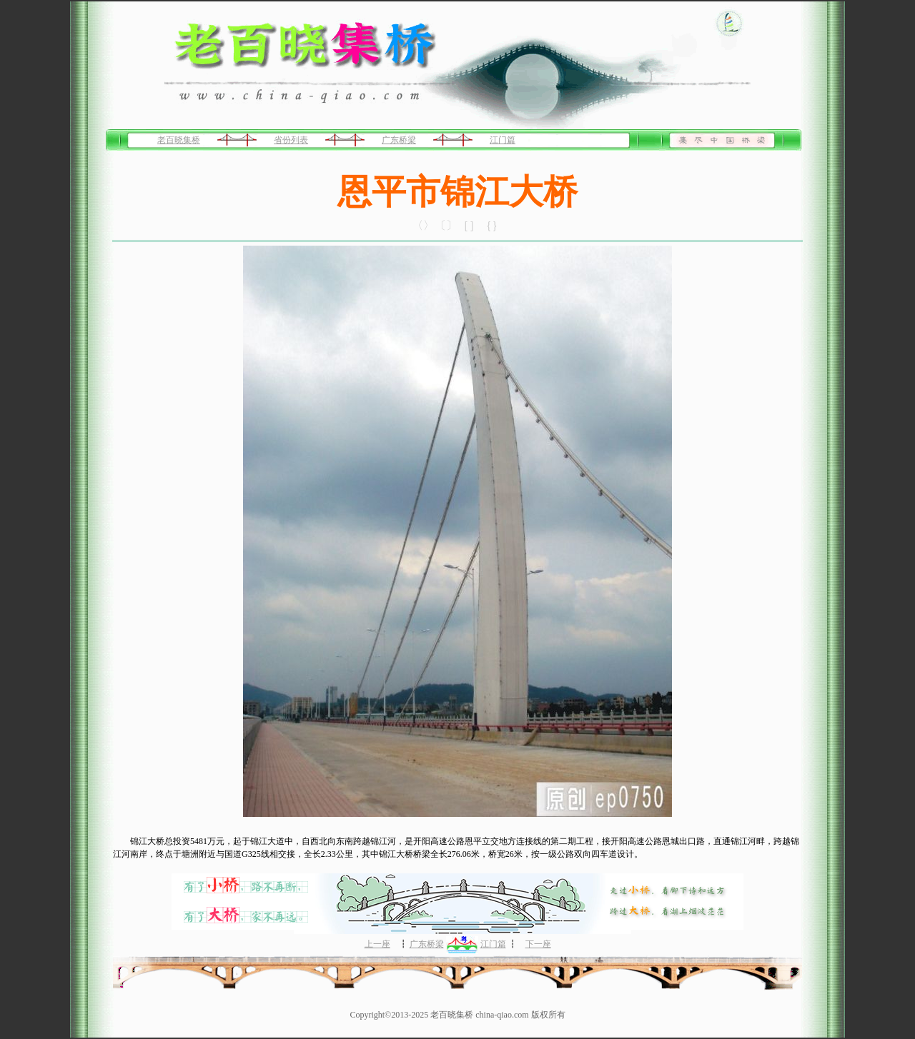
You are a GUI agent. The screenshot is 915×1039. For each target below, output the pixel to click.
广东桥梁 (399, 140)
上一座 (377, 944)
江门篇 (502, 140)
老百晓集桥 (178, 140)
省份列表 (291, 140)
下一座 (538, 944)
